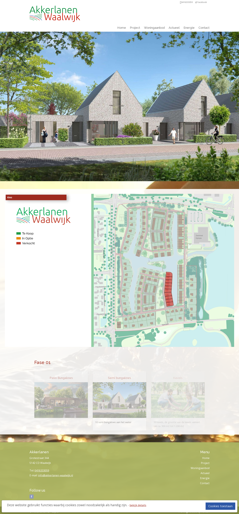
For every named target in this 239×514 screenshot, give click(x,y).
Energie (189, 27)
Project (135, 27)
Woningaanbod (154, 27)
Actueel (174, 27)
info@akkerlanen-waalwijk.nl (55, 475)
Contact (203, 27)
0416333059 (42, 470)
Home (121, 27)
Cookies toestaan (220, 506)
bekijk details (138, 505)
